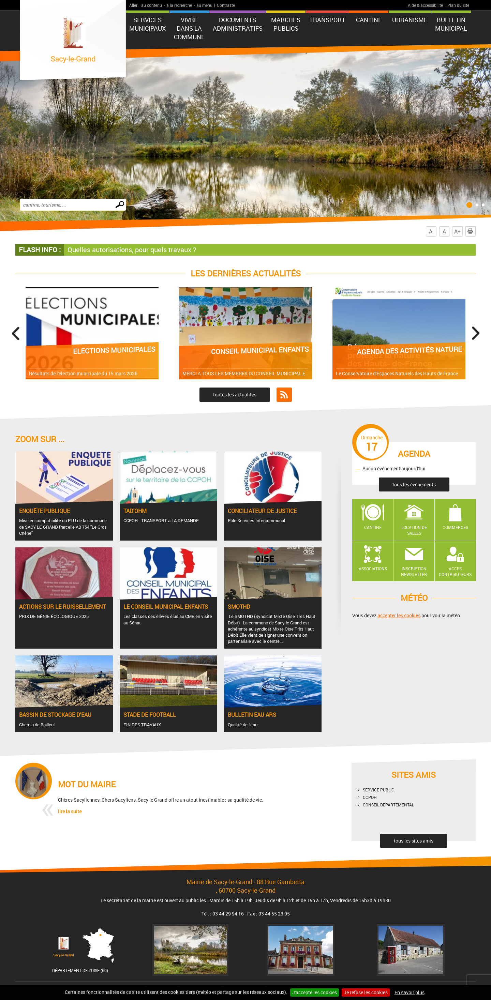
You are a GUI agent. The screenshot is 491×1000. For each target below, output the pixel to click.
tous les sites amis (413, 840)
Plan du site (458, 5)
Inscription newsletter (414, 571)
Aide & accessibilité (425, 5)
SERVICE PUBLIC (378, 789)
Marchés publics (285, 24)
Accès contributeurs (455, 571)
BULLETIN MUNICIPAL (451, 24)
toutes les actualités (234, 394)
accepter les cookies (398, 615)
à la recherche (179, 5)
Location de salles (414, 530)
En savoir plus (410, 992)
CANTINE (369, 20)
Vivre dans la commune (189, 28)
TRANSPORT (327, 20)
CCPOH (370, 797)
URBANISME (410, 20)
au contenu (151, 5)
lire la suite (69, 811)
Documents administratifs (238, 24)
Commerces (455, 527)
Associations (373, 568)
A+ (457, 231)
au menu (204, 5)
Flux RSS (284, 395)
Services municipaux (147, 24)
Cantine (373, 527)
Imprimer (471, 231)
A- (431, 231)
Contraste (226, 5)
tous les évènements (414, 484)
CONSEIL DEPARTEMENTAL (388, 804)
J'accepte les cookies (314, 992)
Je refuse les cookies (366, 992)
